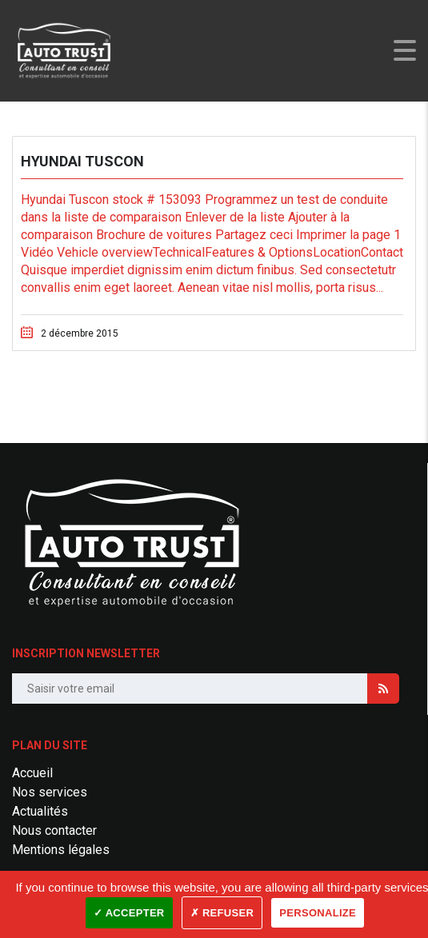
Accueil (32, 772)
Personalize (317, 913)
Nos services (49, 792)
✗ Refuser (222, 913)
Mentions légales (61, 849)
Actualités (40, 811)
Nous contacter (54, 830)
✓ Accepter (129, 913)
